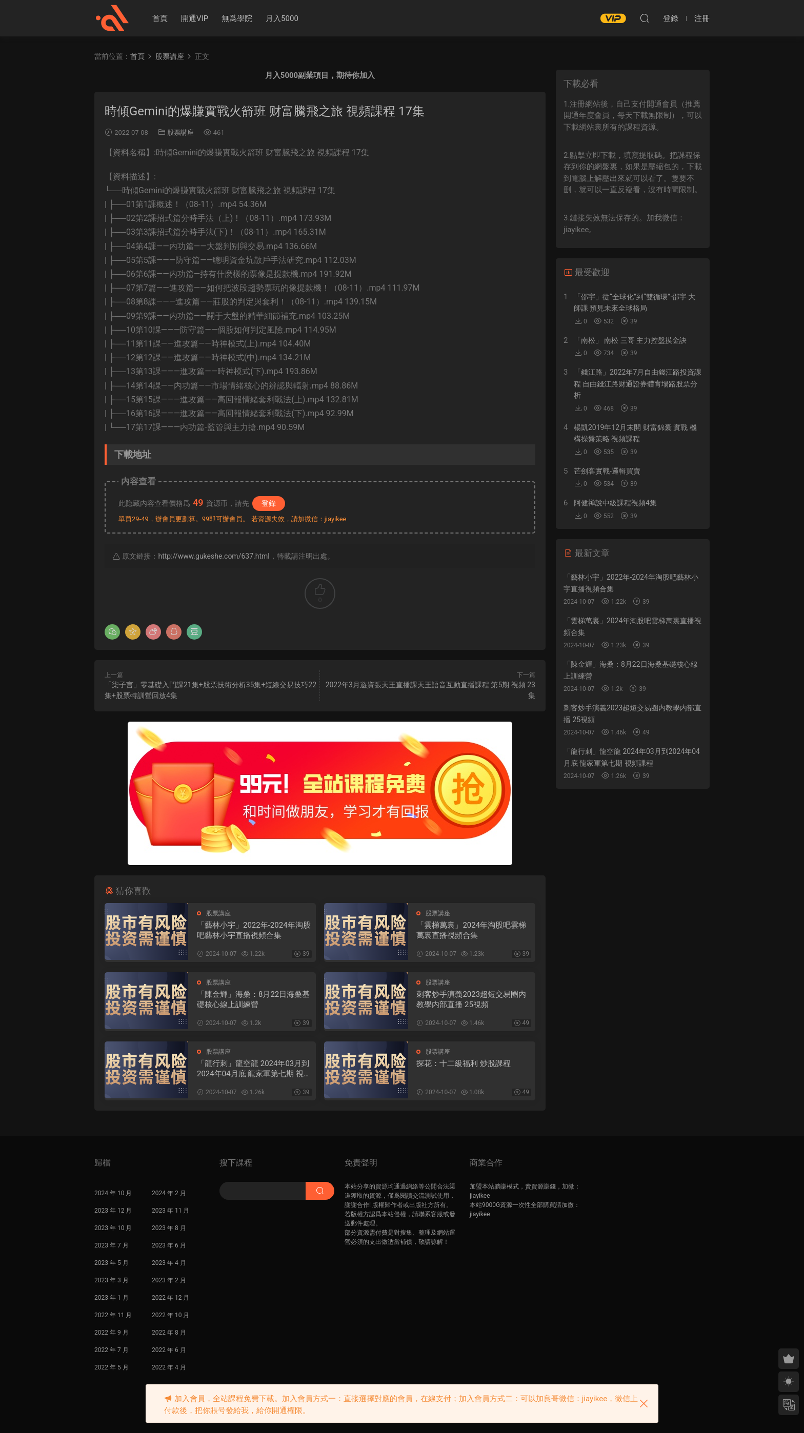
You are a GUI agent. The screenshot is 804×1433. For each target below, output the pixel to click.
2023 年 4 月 (169, 1262)
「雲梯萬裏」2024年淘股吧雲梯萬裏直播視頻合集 (471, 930)
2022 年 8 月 (169, 1332)
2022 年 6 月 (169, 1350)
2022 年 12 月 (170, 1297)
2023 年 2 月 (169, 1280)
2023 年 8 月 (169, 1228)
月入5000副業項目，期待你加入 (320, 75)
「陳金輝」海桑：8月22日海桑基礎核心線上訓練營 (253, 999)
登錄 (269, 503)
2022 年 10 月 (170, 1315)
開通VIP (194, 18)
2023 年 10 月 (113, 1228)
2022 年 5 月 (111, 1367)
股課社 (112, 18)
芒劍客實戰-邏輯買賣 (607, 471)
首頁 (160, 18)
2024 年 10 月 (113, 1193)
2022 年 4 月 (169, 1367)
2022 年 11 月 (113, 1315)
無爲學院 (237, 18)
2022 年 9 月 (111, 1332)
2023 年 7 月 (111, 1245)
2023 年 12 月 (113, 1210)
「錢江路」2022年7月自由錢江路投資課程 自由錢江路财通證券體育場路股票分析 (637, 383)
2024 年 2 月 (169, 1193)
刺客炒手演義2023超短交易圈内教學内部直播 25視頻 (471, 999)
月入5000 (282, 18)
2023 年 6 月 (169, 1245)
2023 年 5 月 (111, 1262)
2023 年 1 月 (111, 1297)
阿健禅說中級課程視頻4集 (615, 503)
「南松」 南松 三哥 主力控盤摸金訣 (630, 340)
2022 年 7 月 (111, 1350)
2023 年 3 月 (111, 1280)
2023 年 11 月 (170, 1210)
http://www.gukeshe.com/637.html (213, 556)
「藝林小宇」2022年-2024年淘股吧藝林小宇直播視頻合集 (254, 930)
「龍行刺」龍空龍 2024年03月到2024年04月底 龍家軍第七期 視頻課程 (254, 1069)
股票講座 (180, 132)
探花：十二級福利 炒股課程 (463, 1063)
